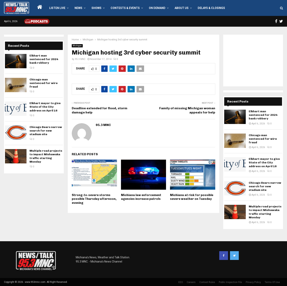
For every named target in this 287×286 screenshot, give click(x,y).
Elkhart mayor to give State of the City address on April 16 (45, 107)
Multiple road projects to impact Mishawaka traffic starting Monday (45, 156)
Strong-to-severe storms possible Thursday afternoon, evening (94, 199)
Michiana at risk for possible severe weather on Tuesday (191, 197)
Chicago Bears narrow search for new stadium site (45, 130)
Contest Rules (207, 282)
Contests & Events (125, 8)
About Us (182, 8)
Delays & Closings (211, 8)
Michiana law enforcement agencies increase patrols (141, 197)
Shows (96, 8)
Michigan (77, 46)
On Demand (157, 8)
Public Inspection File (230, 282)
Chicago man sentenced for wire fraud (43, 83)
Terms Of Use (272, 282)
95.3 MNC (80, 59)
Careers (191, 282)
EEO (180, 282)
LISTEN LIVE (57, 8)
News (78, 8)
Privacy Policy (253, 282)
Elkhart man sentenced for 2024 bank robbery (43, 59)
